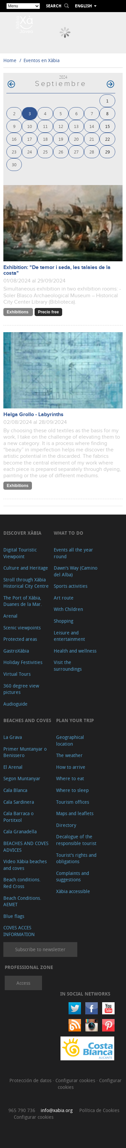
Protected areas (20, 639)
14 (91, 126)
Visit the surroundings (68, 665)
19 (60, 139)
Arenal (10, 616)
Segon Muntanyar (21, 778)
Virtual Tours (17, 674)
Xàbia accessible (73, 891)
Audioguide (15, 704)
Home (9, 60)
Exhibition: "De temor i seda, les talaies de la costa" (57, 270)
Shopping (63, 621)
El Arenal (13, 767)
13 (76, 126)
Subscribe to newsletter (40, 949)
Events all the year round (73, 553)
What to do (68, 533)
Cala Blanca (15, 790)
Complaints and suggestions (72, 876)
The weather (69, 755)
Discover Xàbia (22, 533)
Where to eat (70, 778)
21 (91, 139)
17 (29, 139)
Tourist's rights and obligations (76, 858)
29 (107, 151)
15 (107, 126)
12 (60, 126)
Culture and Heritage (25, 568)
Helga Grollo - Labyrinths (33, 414)
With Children (68, 609)
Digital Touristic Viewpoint (20, 553)
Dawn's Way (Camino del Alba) (75, 571)
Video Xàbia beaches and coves (25, 864)
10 (29, 126)
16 (14, 139)
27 (76, 151)
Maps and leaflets (74, 813)
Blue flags (13, 916)
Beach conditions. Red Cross (22, 882)
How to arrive (70, 767)
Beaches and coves (27, 720)
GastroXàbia (16, 651)
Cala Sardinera (18, 802)
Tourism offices (72, 802)
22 (107, 139)
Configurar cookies (75, 1080)
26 (60, 151)
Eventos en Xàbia (41, 60)
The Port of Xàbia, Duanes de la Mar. (22, 601)
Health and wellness (75, 651)
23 (14, 151)
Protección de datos (31, 1080)
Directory (66, 825)
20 (76, 139)
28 (91, 151)
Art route (64, 597)
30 (14, 164)
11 (45, 126)
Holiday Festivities (22, 662)
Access (23, 983)
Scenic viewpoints (22, 627)
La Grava (12, 737)
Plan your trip (75, 720)
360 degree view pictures (21, 689)
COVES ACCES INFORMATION (19, 930)
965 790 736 (21, 1110)
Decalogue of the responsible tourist (76, 839)
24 (29, 151)
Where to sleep (72, 790)
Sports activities (70, 586)
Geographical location (70, 740)
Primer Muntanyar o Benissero (25, 752)
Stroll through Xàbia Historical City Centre (26, 582)
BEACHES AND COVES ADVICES (25, 846)
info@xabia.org (57, 1110)
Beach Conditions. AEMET (22, 901)
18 (45, 139)
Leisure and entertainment (69, 636)
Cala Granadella (20, 831)
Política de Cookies (99, 1110)
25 (45, 151)
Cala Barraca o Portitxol (18, 816)
